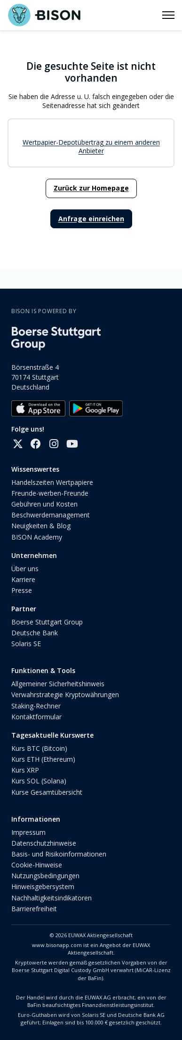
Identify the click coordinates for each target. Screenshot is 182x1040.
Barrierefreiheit (34, 908)
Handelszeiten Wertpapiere (52, 482)
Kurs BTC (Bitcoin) (39, 748)
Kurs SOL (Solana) (38, 780)
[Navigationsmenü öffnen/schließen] (168, 15)
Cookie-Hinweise (36, 864)
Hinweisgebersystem (42, 886)
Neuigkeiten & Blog (41, 525)
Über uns (25, 568)
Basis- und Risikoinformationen (58, 853)
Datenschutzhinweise (43, 843)
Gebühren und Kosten (44, 503)
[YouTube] (71, 443)
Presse (21, 590)
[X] (17, 443)
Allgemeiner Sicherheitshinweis (57, 683)
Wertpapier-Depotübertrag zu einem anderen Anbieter (91, 146)
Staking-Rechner (36, 705)
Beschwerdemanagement (50, 514)
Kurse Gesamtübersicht (46, 792)
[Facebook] (35, 443)
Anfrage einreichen (91, 218)
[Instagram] (53, 443)
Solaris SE (26, 643)
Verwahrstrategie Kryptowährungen (65, 694)
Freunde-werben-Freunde (49, 493)
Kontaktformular (36, 716)
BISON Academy (36, 536)
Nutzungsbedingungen (45, 875)
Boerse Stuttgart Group (47, 621)
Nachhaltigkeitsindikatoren (51, 897)
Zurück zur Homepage (91, 187)
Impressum (28, 832)
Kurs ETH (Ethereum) (43, 759)
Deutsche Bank (34, 632)
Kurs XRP (25, 769)
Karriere (23, 579)
